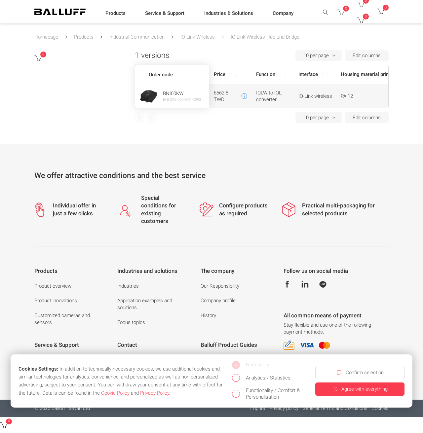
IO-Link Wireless (197, 37)
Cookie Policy (115, 393)
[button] (115, 13)
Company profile (218, 301)
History (208, 315)
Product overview (52, 286)
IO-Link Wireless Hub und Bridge (265, 37)
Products (84, 37)
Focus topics (131, 322)
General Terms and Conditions (334, 408)
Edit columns (367, 55)
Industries (128, 286)
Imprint (257, 408)
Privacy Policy (154, 393)
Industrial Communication (137, 37)
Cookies (380, 408)
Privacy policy (283, 408)
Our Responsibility (220, 286)
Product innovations (55, 301)
